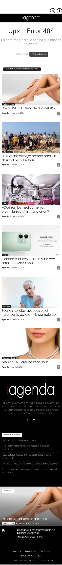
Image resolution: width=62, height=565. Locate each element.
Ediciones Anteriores (31, 556)
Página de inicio (39, 54)
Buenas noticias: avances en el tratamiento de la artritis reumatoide (30, 471)
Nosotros (17, 552)
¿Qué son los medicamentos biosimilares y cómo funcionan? (26, 457)
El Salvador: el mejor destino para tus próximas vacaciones (25, 448)
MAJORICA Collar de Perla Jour (25, 362)
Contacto (44, 552)
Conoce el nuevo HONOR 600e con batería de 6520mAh (30, 464)
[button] (57, 18)
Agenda (5, 113)
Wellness (6, 306)
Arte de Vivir (7, 152)
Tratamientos (8, 104)
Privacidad (30, 552)
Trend (5, 203)
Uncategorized (8, 358)
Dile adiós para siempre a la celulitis (28, 108)
